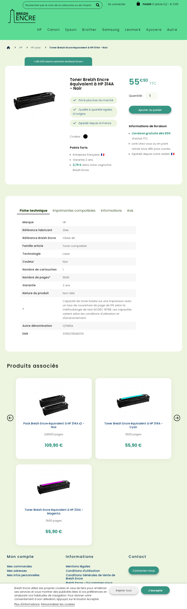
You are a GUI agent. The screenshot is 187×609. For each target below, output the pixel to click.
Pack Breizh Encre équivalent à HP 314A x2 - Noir (53, 425)
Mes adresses (17, 571)
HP (20, 47)
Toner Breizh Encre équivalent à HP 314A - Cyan (133, 425)
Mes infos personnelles (23, 575)
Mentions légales (78, 566)
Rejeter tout (124, 590)
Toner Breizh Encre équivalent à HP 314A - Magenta (54, 511)
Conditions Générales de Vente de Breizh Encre (90, 576)
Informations (111, 210)
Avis (130, 210)
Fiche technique (33, 210)
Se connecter (116, 4)
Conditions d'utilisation (83, 571)
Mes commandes (19, 566)
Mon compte (20, 556)
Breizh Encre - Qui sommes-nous (89, 583)
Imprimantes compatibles (74, 210)
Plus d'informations (27, 604)
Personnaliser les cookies (58, 604)
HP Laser (36, 47)
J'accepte (155, 590)
